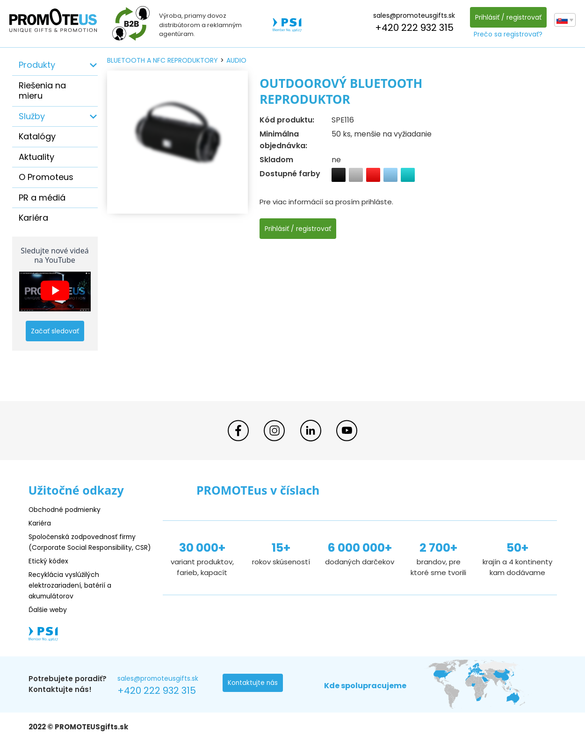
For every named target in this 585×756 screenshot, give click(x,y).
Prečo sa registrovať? (507, 34)
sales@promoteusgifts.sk (413, 15)
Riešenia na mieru (42, 90)
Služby (32, 116)
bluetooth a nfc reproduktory (162, 60)
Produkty (37, 65)
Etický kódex (49, 571)
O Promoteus (46, 177)
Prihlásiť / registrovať (507, 17)
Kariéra (33, 217)
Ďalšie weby (49, 620)
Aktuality (36, 157)
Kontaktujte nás (253, 694)
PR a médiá (42, 197)
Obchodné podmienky (67, 510)
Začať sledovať (55, 331)
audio (236, 60)
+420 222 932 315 (413, 27)
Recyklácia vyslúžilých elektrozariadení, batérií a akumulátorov (73, 596)
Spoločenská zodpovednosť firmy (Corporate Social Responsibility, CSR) (87, 547)
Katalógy (37, 136)
